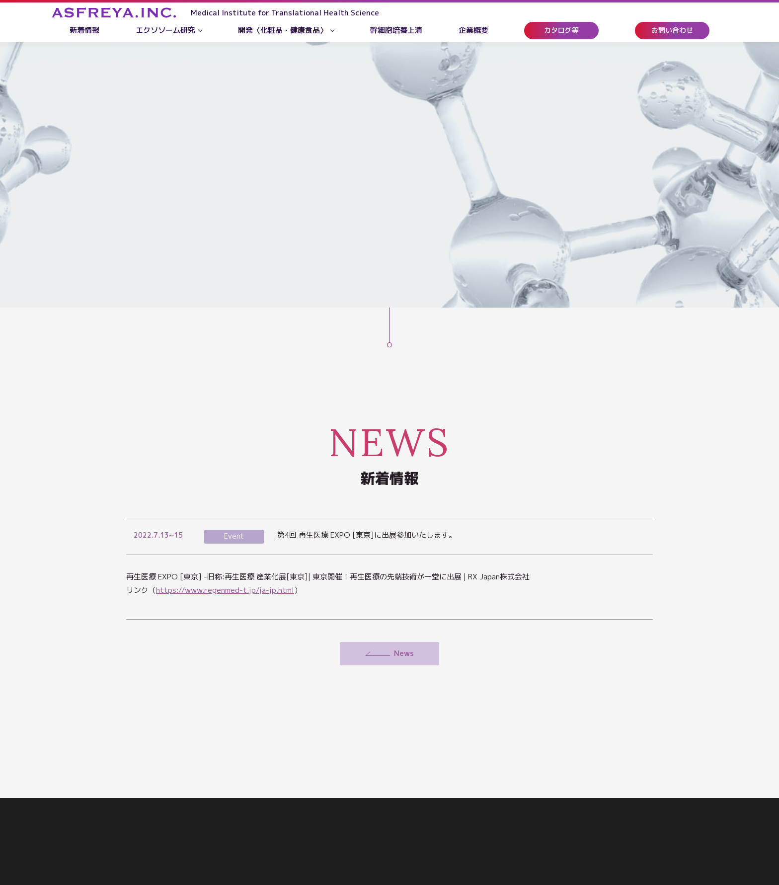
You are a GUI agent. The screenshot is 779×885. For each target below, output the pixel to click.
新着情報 (84, 30)
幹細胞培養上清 (396, 30)
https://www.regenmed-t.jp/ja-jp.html (225, 590)
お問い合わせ (672, 30)
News (404, 653)
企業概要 (473, 30)
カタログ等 (561, 30)
